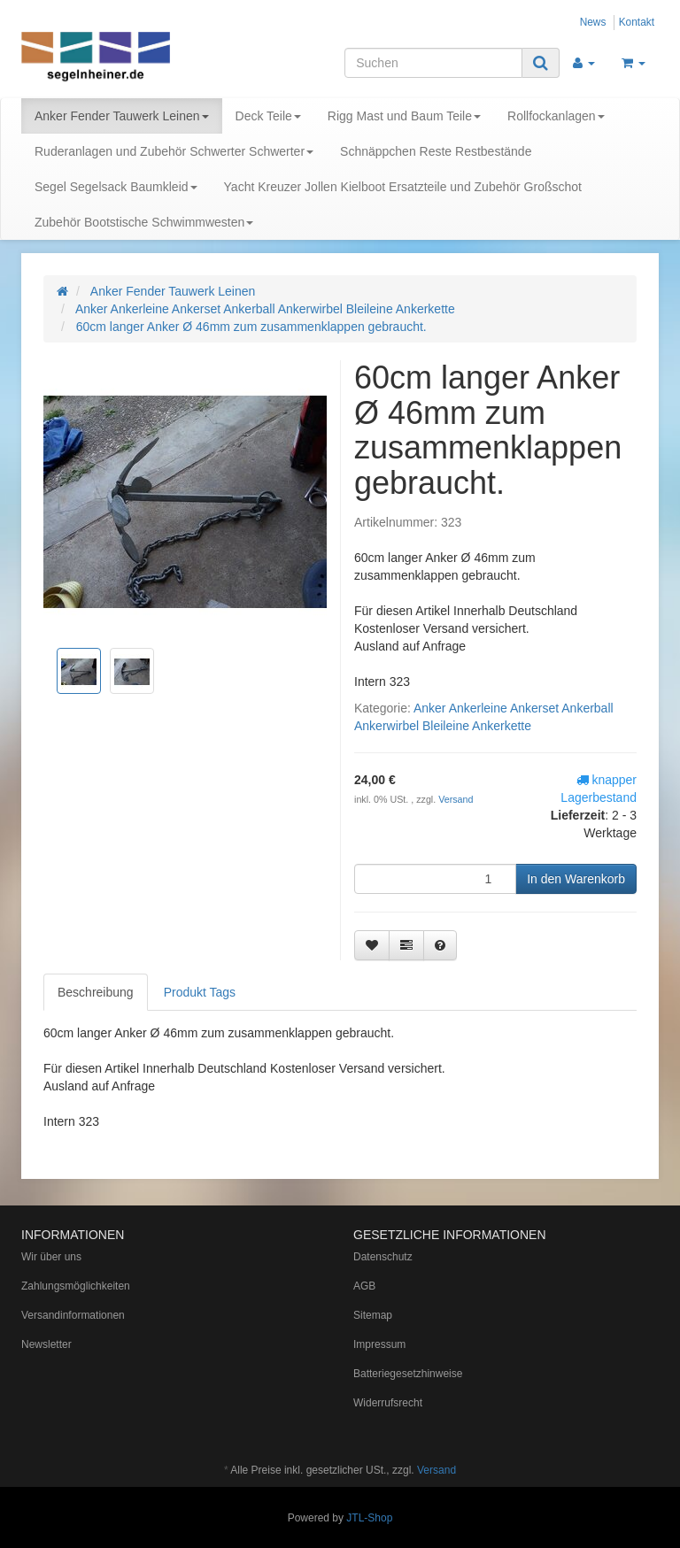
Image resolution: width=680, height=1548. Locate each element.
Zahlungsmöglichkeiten (75, 1286)
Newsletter (46, 1344)
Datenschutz (383, 1257)
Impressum (379, 1344)
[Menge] (435, 879)
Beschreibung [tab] (96, 992)
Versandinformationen (73, 1315)
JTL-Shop (369, 1518)
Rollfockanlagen (556, 116)
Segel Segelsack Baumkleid (116, 187)
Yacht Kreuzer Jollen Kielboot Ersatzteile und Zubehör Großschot (403, 187)
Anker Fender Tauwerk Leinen (122, 116)
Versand (455, 799)
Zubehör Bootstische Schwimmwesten (144, 222)
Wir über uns (51, 1257)
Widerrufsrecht (387, 1403)
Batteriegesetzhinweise (407, 1373)
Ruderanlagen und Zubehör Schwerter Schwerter (174, 151)
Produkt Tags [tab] (200, 992)
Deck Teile (268, 116)
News (593, 22)
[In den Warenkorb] (576, 879)
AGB (364, 1286)
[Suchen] (433, 63)
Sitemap (372, 1315)
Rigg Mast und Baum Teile (404, 116)
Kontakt (636, 22)
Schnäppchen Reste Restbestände (435, 151)
